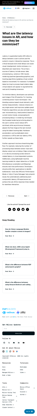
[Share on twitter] (14, 209)
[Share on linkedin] (9, 209)
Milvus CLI (6, 390)
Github (23, 394)
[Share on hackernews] (27, 209)
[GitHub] (4, 343)
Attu (4, 387)
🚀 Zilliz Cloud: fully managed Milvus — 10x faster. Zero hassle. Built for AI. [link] (12, 2)
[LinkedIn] (19, 343)
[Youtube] (23, 343)
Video (22, 372)
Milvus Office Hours (27, 388)
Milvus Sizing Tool (9, 392)
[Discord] (14, 343)
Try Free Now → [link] (29, 2)
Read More (9, 236)
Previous (10, 196)
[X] (9, 343)
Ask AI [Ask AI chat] (29, 411)
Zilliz (30, 317)
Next (26, 196)
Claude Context (8, 407)
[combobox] (27, 8)
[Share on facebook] (18, 209)
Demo (21, 370)
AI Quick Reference (9, 378)
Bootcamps (23, 367)
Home (4, 18)
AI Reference (11, 18)
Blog (3, 370)
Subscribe (18, 333)
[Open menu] (33, 8)
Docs (3, 367)
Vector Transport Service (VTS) (9, 401)
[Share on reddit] (23, 209)
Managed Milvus (8, 372)
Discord (23, 392)
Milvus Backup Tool (9, 396)
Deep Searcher (8, 405)
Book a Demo (6, 375)
